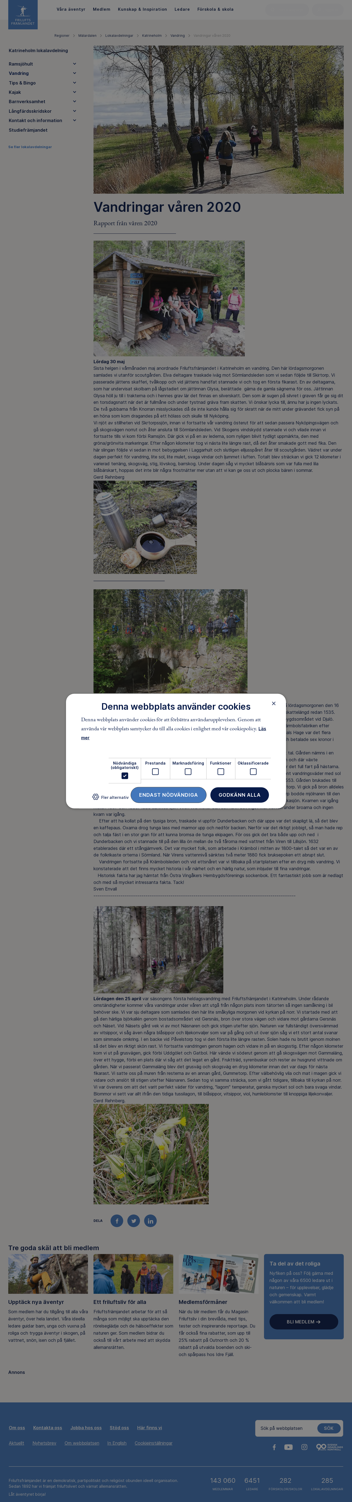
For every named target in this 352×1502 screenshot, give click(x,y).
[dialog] (176, 751)
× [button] (273, 703)
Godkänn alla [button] (240, 795)
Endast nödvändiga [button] (168, 795)
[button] (110, 799)
